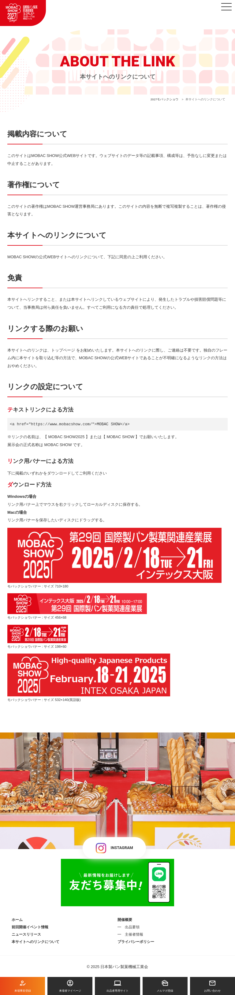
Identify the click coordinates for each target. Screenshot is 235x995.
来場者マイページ (70, 985)
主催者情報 (134, 934)
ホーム (17, 920)
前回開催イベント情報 (30, 927)
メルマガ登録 (165, 985)
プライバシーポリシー (136, 942)
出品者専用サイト (117, 985)
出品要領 (132, 927)
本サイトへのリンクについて (35, 942)
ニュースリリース (26, 934)
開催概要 (125, 920)
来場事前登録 (22, 985)
